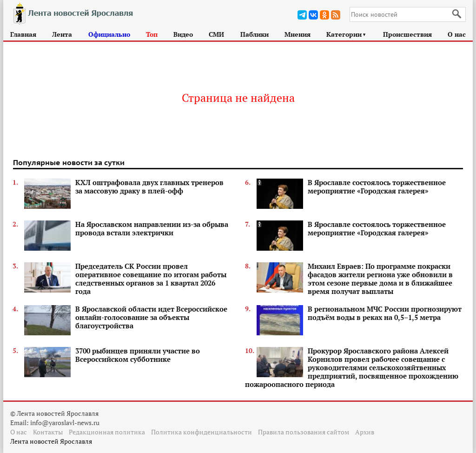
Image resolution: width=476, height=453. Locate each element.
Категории (346, 34)
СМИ (216, 34)
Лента (62, 34)
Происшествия (407, 34)
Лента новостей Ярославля (51, 441)
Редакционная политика (107, 431)
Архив (364, 431)
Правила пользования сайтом (303, 431)
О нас (457, 34)
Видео (183, 34)
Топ (152, 34)
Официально (109, 34)
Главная (23, 34)
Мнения (297, 34)
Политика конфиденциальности (201, 431)
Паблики (254, 34)
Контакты (48, 431)
